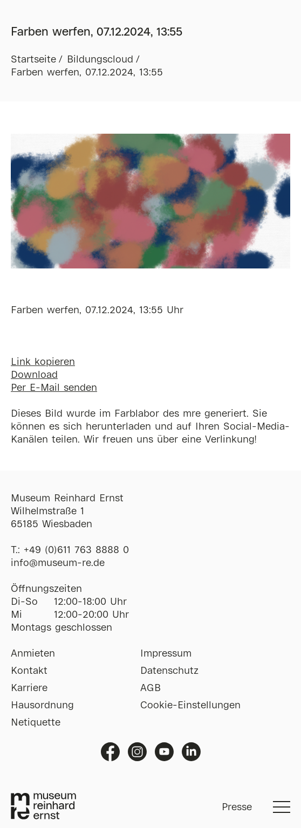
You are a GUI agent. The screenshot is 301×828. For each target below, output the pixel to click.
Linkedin (191, 751)
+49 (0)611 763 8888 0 (76, 550)
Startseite (33, 60)
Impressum (165, 654)
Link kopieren (43, 362)
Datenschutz (169, 671)
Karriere (29, 688)
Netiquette (35, 723)
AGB (150, 688)
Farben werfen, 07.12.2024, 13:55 (87, 72)
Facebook (110, 751)
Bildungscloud (100, 60)
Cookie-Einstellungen (190, 705)
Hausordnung (42, 705)
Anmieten (33, 654)
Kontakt (29, 671)
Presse (237, 807)
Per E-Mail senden (54, 388)
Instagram (137, 751)
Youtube (164, 751)
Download (34, 375)
